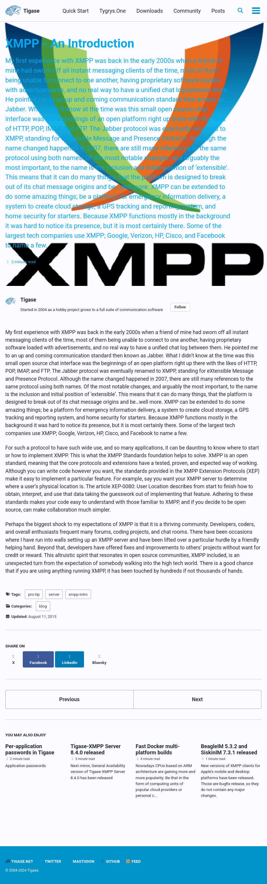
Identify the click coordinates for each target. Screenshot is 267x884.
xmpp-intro (78, 615)
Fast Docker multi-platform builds (158, 765)
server (53, 615)
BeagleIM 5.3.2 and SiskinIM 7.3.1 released (229, 765)
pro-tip (34, 615)
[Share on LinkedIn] (70, 678)
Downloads (148, 11)
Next (197, 715)
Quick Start (75, 11)
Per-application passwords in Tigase (29, 765)
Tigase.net (19, 861)
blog (43, 627)
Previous (69, 715)
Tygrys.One (111, 11)
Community (186, 11)
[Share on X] (13, 678)
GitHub (112, 861)
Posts (217, 11)
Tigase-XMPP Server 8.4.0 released (95, 765)
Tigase (31, 11)
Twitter (50, 861)
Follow (184, 313)
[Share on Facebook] (38, 678)
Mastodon (84, 861)
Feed (135, 861)
